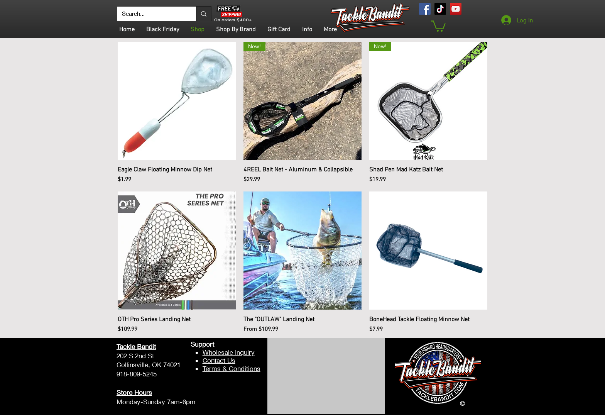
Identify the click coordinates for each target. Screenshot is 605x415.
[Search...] (151, 14)
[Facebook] (425, 9)
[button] (438, 25)
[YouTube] (455, 9)
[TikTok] (440, 9)
